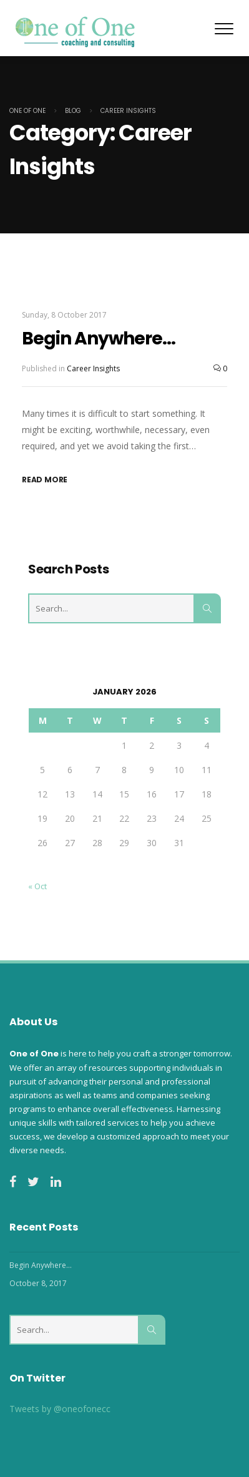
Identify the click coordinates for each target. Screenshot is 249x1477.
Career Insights (93, 368)
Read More (44, 479)
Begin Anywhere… (98, 338)
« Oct (37, 886)
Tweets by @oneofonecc (59, 1409)
